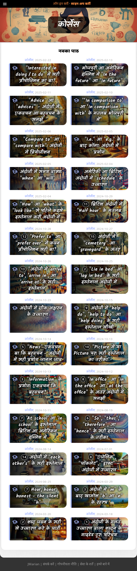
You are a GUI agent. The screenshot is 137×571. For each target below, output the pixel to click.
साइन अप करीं (80, 3)
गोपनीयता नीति (67, 564)
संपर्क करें (48, 564)
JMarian (33, 564)
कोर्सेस (28, 60)
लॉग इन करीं (60, 3)
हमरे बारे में (103, 564)
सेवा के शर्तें (86, 564)
